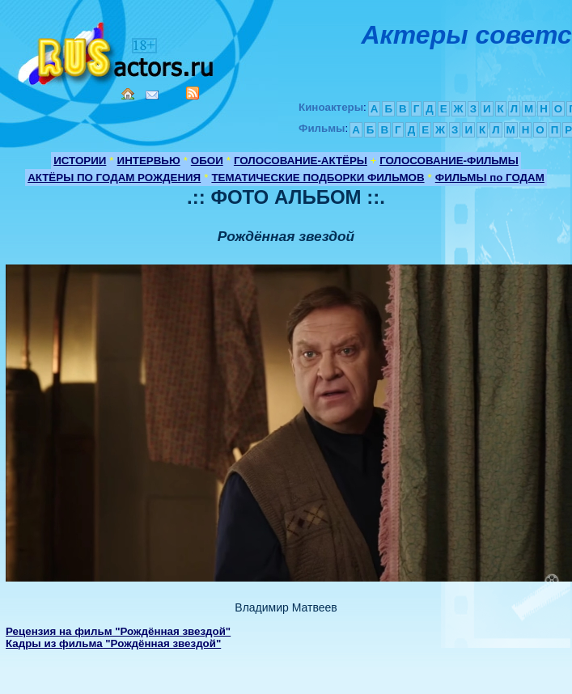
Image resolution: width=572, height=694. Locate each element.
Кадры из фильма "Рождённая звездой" (113, 643)
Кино (117, 50)
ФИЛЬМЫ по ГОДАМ (489, 177)
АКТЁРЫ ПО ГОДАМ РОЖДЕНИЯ (114, 177)
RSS (192, 93)
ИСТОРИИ (79, 160)
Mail (152, 95)
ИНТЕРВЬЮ (148, 160)
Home (127, 93)
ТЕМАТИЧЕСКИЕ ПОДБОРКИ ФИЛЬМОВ (317, 177)
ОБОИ (207, 160)
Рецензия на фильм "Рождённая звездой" (118, 631)
